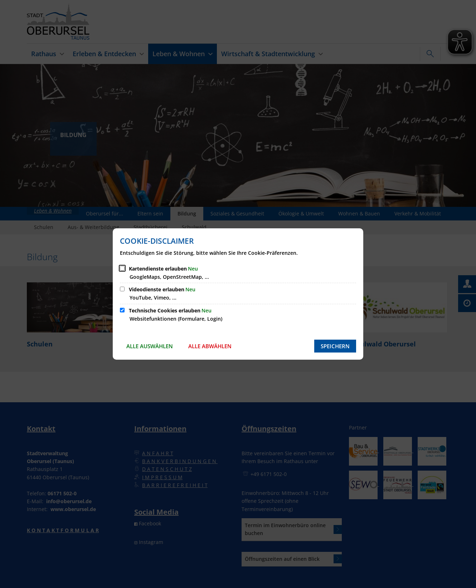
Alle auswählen (149, 346)
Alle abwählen (210, 346)
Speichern (335, 346)
